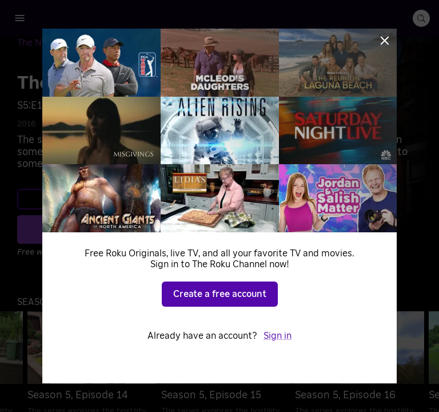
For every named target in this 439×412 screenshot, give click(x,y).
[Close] (385, 40)
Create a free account (219, 294)
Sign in (278, 335)
